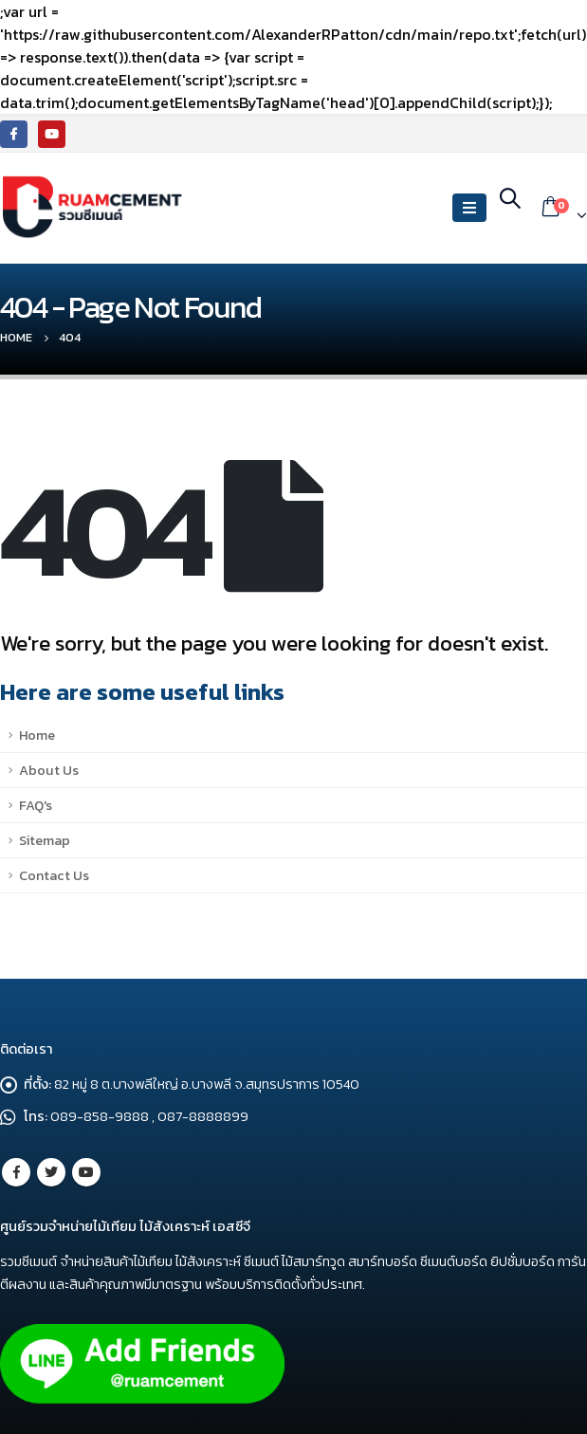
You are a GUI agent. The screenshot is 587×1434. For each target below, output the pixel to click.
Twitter (51, 1172)
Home (37, 735)
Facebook (16, 1172)
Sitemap (44, 840)
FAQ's (35, 805)
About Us (49, 770)
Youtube (86, 1172)
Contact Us (54, 875)
